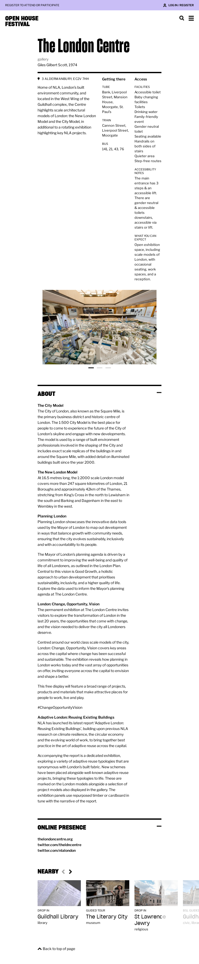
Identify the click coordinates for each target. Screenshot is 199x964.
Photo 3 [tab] (108, 367)
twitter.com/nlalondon (57, 850)
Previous (48, 329)
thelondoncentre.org (55, 839)
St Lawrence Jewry (150, 920)
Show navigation (191, 18)
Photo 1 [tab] (91, 367)
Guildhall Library (58, 916)
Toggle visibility (159, 392)
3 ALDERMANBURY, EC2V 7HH (65, 79)
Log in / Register (181, 5)
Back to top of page (59, 948)
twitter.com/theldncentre (59, 844)
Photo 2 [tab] (99, 367)
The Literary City (106, 916)
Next (151, 329)
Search (181, 18)
